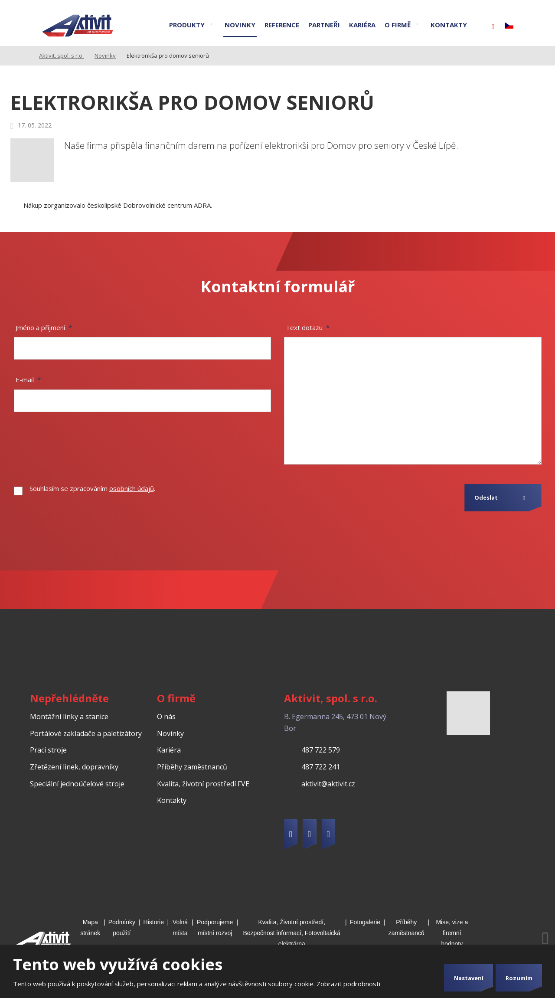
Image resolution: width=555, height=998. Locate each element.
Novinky (240, 24)
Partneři (324, 24)
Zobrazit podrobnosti (348, 983)
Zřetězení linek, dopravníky (74, 767)
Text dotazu (308, 327)
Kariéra (362, 24)
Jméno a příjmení (44, 327)
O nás (166, 716)
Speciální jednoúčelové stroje (77, 784)
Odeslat (486, 497)
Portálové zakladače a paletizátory (86, 733)
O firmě (398, 24)
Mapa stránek (90, 927)
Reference (281, 24)
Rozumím (519, 978)
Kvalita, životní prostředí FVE (203, 784)
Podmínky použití (121, 927)
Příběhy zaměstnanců (192, 767)
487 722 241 (320, 767)
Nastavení (468, 978)
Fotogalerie (365, 922)
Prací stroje (48, 750)
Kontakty (449, 24)
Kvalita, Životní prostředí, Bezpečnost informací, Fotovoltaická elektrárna (291, 933)
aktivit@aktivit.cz (328, 784)
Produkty (187, 24)
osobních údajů (131, 488)
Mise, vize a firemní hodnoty (452, 933)
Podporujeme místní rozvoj (215, 927)
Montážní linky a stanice (69, 716)
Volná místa (180, 927)
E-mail (28, 379)
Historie (154, 922)
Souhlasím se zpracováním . (92, 488)
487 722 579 (320, 750)
